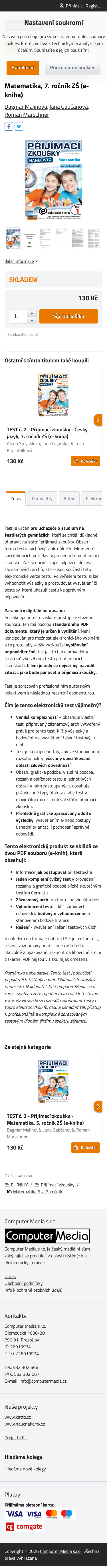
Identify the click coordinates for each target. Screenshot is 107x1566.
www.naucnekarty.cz (25, 1423)
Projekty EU (16, 1437)
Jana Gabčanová (68, 106)
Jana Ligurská (55, 443)
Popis (16, 498)
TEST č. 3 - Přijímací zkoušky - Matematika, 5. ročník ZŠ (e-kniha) (45, 1119)
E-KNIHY (19, 1184)
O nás (10, 1276)
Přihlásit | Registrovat (86, 5)
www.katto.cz (18, 1417)
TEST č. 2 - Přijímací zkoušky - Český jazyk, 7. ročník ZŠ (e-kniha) (47, 433)
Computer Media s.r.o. (60, 1551)
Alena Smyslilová (23, 443)
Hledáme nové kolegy (25, 1468)
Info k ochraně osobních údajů (33, 1290)
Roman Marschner (27, 114)
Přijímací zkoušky (57, 1184)
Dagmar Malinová (26, 106)
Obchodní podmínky (24, 1283)
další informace (19, 261)
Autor (69, 498)
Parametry (42, 498)
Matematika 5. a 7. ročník (37, 1191)
